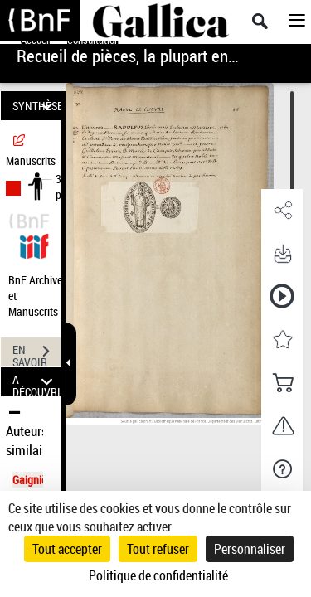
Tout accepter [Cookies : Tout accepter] (67, 549)
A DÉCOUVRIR (36, 381)
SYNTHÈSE (36, 105)
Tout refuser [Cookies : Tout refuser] (158, 549)
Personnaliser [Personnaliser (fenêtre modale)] (249, 549)
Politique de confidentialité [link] (158, 575)
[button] (282, 210)
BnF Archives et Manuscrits (39, 295)
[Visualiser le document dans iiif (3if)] (34, 244)
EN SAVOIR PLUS (36, 353)
